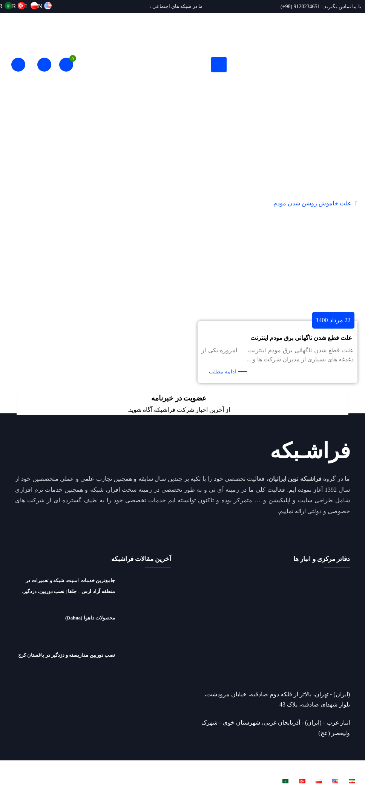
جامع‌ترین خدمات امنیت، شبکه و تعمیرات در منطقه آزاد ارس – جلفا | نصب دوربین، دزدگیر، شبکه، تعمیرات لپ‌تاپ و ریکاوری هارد (68, 593)
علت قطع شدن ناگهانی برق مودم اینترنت (301, 338)
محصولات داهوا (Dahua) (90, 624)
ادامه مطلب (222, 372)
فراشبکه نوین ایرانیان (271, 776)
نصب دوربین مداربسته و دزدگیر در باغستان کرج (66, 665)
